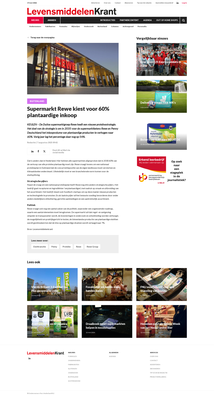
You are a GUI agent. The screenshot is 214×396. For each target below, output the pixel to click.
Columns (115, 26)
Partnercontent (129, 20)
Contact (118, 3)
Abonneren (129, 3)
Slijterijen (75, 26)
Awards (52, 20)
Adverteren (95, 3)
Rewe (78, 246)
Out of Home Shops (167, 20)
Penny (54, 246)
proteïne (67, 246)
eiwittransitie (39, 246)
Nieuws (35, 20)
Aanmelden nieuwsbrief (164, 3)
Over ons (107, 3)
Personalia (142, 26)
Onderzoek (88, 26)
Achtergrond (128, 26)
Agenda (147, 20)
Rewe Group (92, 246)
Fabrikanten (50, 26)
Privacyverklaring (158, 377)
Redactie (31, 142)
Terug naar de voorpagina (40, 37)
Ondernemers (35, 26)
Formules (63, 26)
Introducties (107, 20)
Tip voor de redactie (144, 3)
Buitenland (102, 26)
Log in (184, 3)
